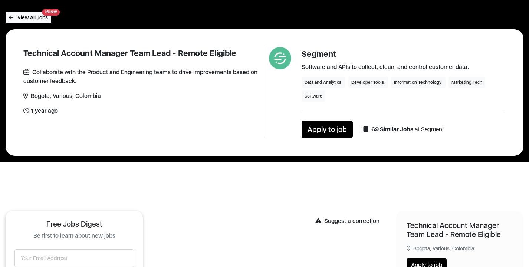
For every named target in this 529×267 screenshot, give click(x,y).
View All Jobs (30, 16)
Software (313, 96)
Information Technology (418, 82)
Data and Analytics (323, 82)
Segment (319, 54)
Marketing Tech (466, 82)
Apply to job (327, 129)
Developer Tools (368, 82)
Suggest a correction (347, 220)
